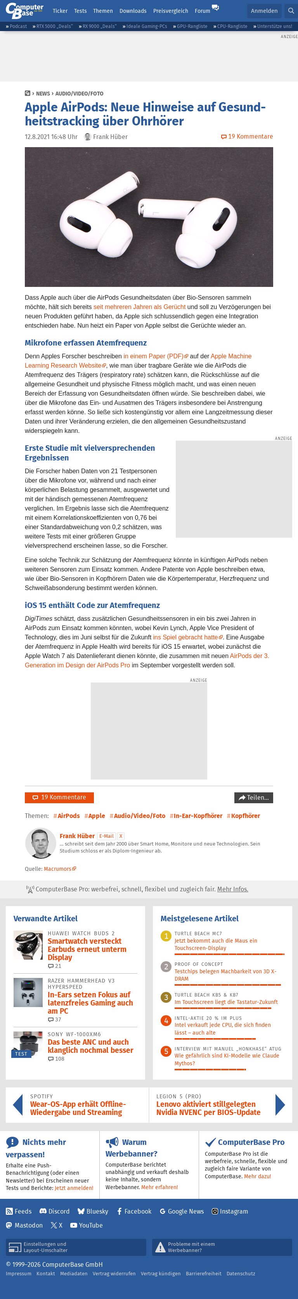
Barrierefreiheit (204, 1273)
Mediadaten (74, 1273)
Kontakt (45, 1273)
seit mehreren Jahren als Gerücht (139, 307)
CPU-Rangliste (232, 26)
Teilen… (257, 797)
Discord (59, 1211)
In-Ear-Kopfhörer (198, 815)
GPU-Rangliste (192, 26)
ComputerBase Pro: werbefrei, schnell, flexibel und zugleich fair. (137, 889)
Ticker (60, 11)
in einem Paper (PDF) (153, 356)
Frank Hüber (77, 836)
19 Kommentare (59, 797)
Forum (202, 11)
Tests (80, 11)
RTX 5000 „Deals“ (54, 26)
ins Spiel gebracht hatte (185, 637)
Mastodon (29, 1225)
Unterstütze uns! (274, 26)
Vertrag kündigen (161, 1273)
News (43, 93)
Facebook (138, 1211)
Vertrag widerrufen (114, 1273)
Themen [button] (103, 11)
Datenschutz (241, 1273)
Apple (96, 815)
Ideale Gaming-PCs (146, 26)
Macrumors (57, 869)
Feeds (23, 1211)
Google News (186, 1211)
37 (54, 1019)
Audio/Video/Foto (79, 93)
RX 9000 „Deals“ (100, 26)
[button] (291, 11)
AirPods (69, 815)
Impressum (18, 1273)
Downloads (133, 11)
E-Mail (106, 836)
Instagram (234, 1211)
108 (56, 1059)
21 (54, 966)
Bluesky (97, 1211)
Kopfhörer (245, 815)
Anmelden (264, 11)
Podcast (18, 26)
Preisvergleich (170, 11)
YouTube (91, 1225)
